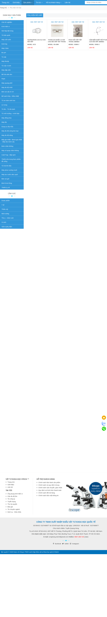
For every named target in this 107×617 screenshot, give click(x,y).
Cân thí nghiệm (7, 22)
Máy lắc (4, 122)
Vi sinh (4, 222)
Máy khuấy (5, 61)
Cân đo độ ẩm (12, 496)
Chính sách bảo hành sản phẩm (49, 482)
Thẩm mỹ (5, 209)
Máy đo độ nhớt (7, 87)
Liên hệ (67, 2)
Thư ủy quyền (12, 504)
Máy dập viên (6, 70)
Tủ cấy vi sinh (6, 66)
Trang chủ (5, 2)
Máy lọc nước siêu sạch (10, 174)
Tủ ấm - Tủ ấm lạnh (8, 109)
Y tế (3, 205)
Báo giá (10, 507)
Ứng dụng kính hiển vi (15, 494)
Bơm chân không (7, 146)
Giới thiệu (16, 2)
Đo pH (4, 52)
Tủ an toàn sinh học (8, 100)
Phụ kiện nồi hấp (34, 15)
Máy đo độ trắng (7, 135)
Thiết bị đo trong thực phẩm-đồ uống (11, 160)
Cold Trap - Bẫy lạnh (9, 155)
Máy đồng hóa (6, 118)
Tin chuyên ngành (14, 509)
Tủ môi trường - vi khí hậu (10, 113)
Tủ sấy (4, 57)
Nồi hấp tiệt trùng (7, 31)
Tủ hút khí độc (6, 166)
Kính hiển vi (6, 26)
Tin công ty (11, 499)
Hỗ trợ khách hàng (53, 2)
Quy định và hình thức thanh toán (49, 490)
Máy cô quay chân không (10, 150)
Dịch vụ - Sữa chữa (14, 512)
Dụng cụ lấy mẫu (7, 126)
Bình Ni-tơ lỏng (7, 183)
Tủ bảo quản (6, 35)
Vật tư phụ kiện (7, 227)
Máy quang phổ (7, 83)
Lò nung (4, 105)
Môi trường (5, 213)
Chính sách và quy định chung (48, 485)
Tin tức (39, 2)
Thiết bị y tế (6, 187)
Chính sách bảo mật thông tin (48, 495)
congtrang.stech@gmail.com (58, 537)
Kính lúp (4, 44)
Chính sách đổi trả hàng (46, 493)
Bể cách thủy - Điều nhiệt (10, 96)
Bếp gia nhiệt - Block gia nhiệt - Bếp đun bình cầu (12, 141)
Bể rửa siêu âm (7, 74)
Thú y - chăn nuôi (7, 218)
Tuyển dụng (12, 501)
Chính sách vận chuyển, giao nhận (50, 487)
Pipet (3, 79)
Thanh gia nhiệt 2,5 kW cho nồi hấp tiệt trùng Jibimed (57, 41)
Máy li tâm (5, 48)
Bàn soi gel (5, 179)
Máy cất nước (6, 39)
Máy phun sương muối (9, 170)
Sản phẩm (27, 2)
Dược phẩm (6, 200)
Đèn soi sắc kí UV (8, 92)
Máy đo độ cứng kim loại (10, 131)
